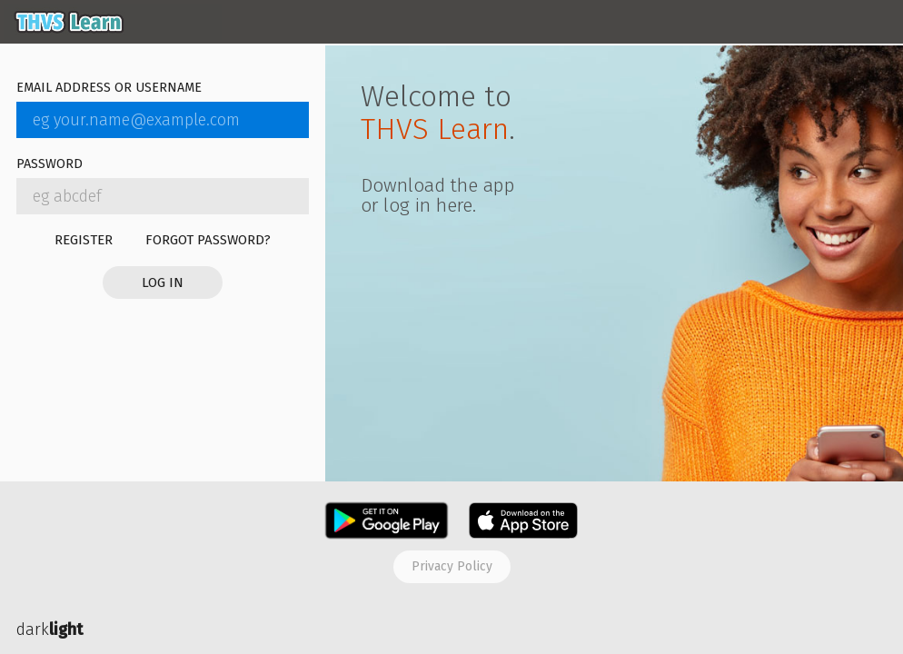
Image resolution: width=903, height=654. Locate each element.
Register (84, 240)
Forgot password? (208, 240)
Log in (163, 282)
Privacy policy (452, 566)
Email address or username (109, 88)
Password (49, 165)
